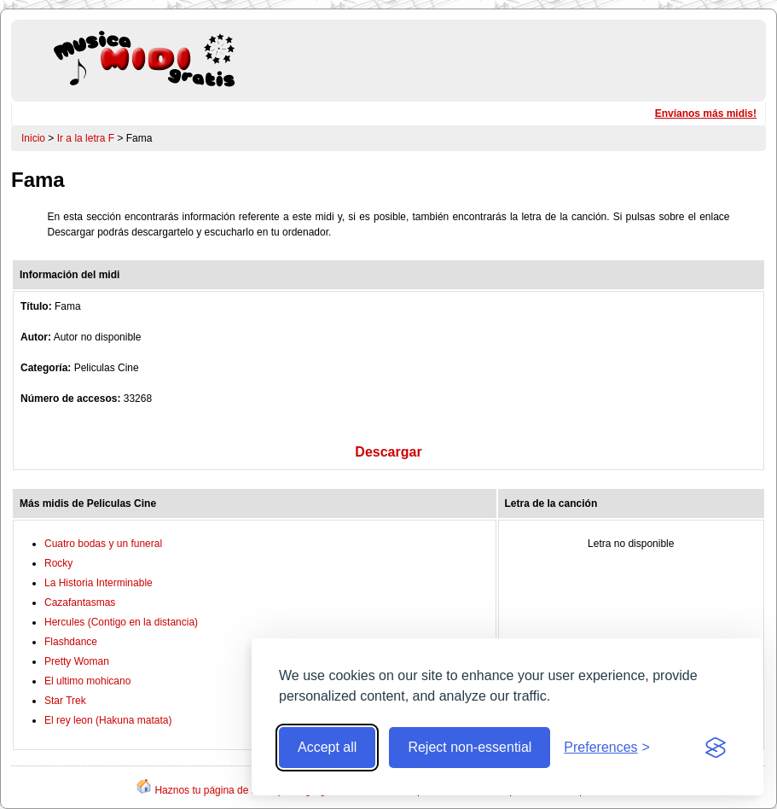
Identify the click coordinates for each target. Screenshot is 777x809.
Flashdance (70, 642)
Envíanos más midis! (706, 113)
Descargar (388, 452)
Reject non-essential (469, 747)
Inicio (33, 138)
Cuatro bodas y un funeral (103, 544)
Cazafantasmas (79, 602)
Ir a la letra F (85, 138)
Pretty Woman (76, 661)
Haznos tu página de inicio (214, 790)
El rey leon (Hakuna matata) (107, 720)
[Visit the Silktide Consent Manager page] (715, 747)
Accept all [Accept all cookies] (327, 747)
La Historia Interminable (98, 583)
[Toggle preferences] (607, 747)
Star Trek (65, 701)
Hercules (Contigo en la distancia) (121, 622)
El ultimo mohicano (87, 681)
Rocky (58, 563)
